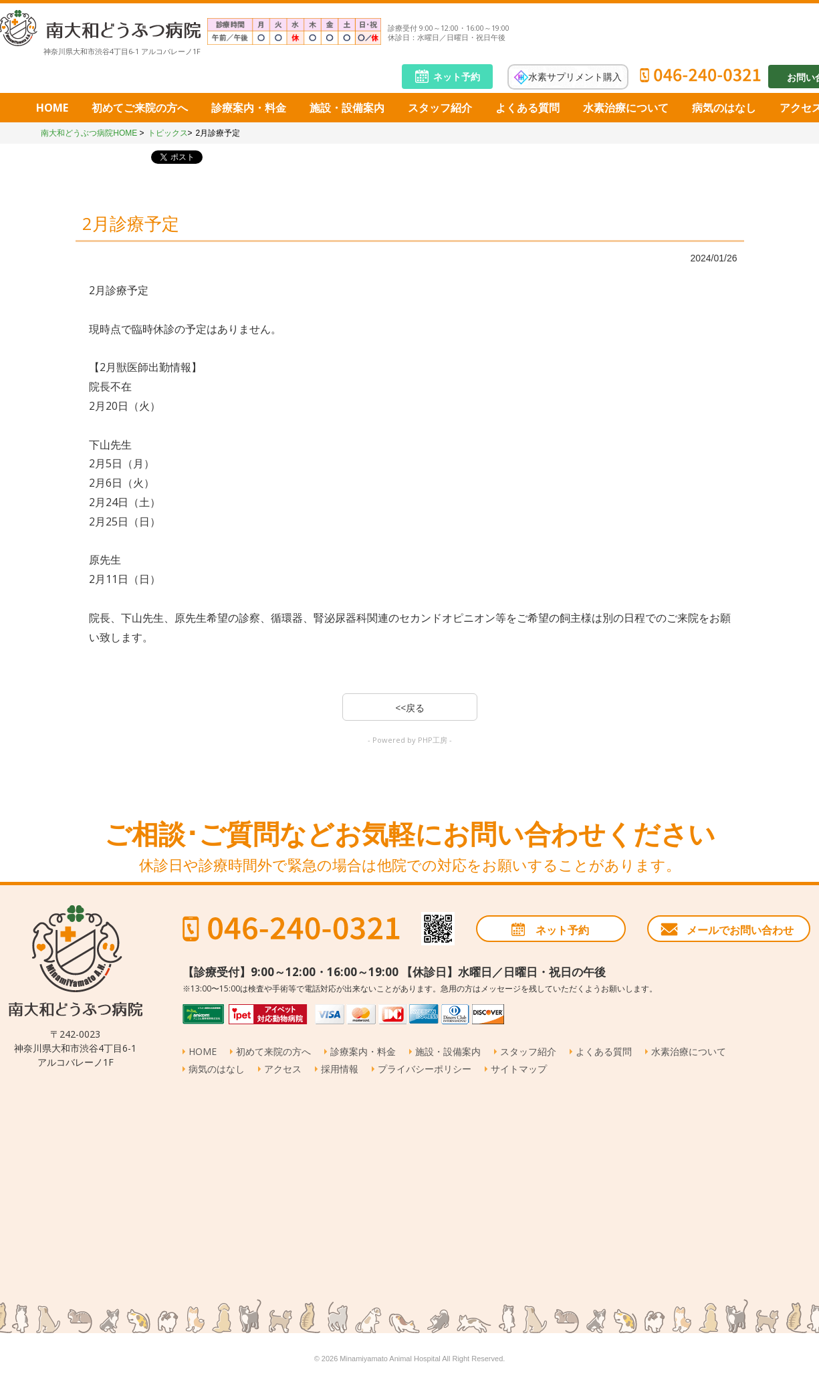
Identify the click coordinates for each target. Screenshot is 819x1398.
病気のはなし (724, 107)
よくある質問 (527, 107)
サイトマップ (519, 1068)
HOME (52, 107)
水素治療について (626, 107)
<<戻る (410, 707)
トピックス (168, 133)
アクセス (283, 1068)
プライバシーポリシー (424, 1068)
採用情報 (339, 1068)
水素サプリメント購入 (575, 76)
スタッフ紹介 (440, 107)
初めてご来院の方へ (140, 107)
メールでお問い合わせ (740, 930)
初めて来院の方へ (273, 1051)
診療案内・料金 (248, 107)
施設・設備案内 (347, 107)
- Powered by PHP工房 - (410, 740)
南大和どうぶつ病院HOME (89, 133)
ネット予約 (456, 76)
